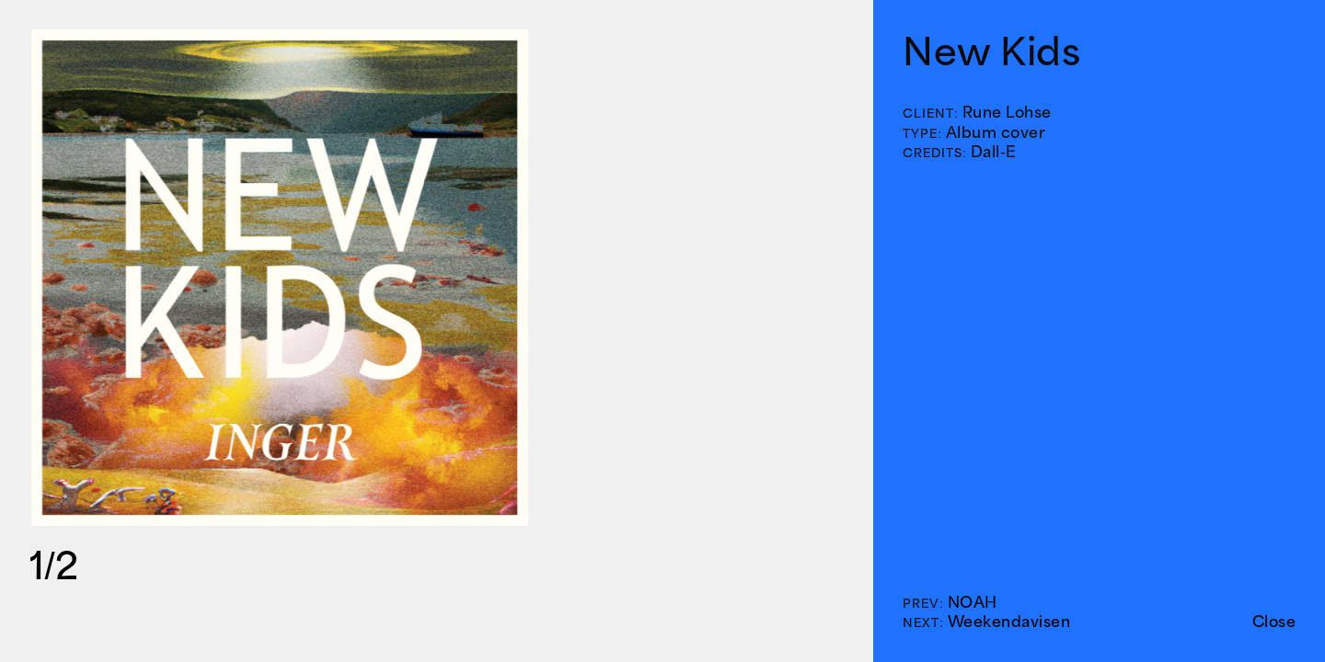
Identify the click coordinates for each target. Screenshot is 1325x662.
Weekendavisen (1009, 621)
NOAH (972, 602)
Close (1274, 621)
